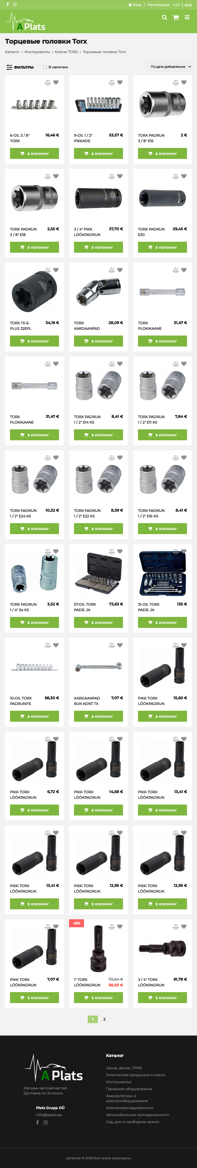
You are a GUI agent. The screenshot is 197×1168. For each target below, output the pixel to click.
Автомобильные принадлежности (137, 1115)
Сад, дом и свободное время (132, 1122)
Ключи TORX (66, 52)
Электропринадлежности (130, 1108)
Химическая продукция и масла (135, 1075)
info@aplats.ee (49, 1115)
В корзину (34, 153)
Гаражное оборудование (129, 1089)
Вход (135, 5)
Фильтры (24, 67)
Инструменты (37, 52)
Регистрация (159, 5)
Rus (188, 5)
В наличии (58, 67)
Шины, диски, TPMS (124, 1068)
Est (177, 5)
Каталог (12, 52)
